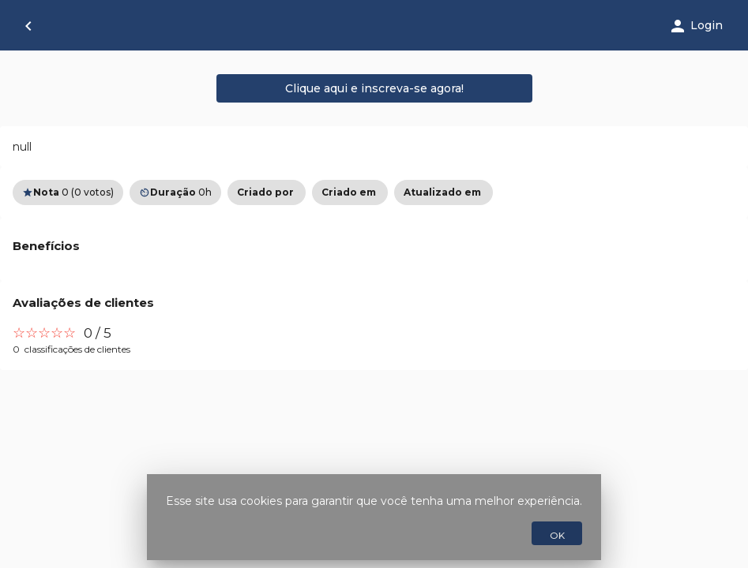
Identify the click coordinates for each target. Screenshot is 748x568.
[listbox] (374, 192)
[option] (266, 192)
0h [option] (175, 192)
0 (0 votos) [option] (68, 192)
